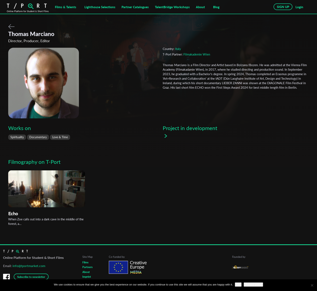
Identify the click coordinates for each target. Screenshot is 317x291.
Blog (216, 7)
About (200, 7)
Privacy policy (253, 284)
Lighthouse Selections (99, 7)
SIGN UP (283, 7)
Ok (238, 284)
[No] (312, 285)
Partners (87, 267)
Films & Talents (65, 7)
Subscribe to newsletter (31, 277)
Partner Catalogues (135, 7)
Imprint (86, 276)
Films (85, 262)
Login (299, 7)
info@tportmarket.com (28, 266)
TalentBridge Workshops (172, 7)
